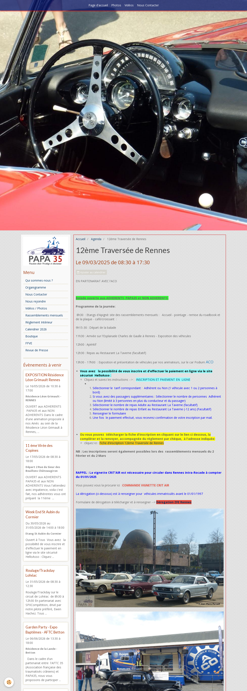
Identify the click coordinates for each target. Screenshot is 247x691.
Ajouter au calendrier (91, 272)
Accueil (80, 239)
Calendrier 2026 (36, 329)
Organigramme (35, 287)
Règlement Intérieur (38, 322)
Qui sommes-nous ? (39, 280)
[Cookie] (9, 682)
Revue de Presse (36, 350)
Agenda (96, 239)
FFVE (28, 343)
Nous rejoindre (35, 301)
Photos (116, 5)
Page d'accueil (98, 5)
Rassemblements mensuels (44, 315)
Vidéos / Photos (36, 308)
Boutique (31, 336)
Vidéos (129, 5)
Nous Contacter (148, 5)
